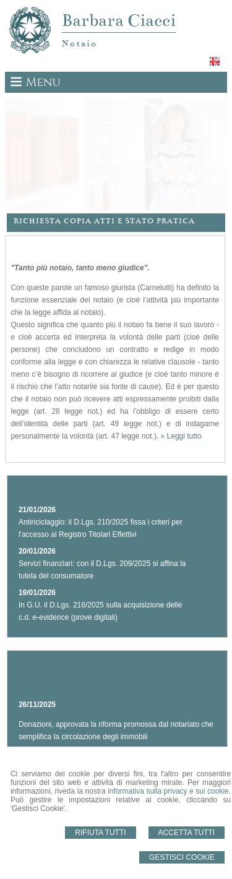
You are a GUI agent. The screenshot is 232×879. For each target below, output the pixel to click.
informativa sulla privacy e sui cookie (168, 791)
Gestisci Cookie (182, 857)
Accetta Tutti (186, 832)
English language (216, 61)
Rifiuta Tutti (100, 832)
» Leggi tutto (181, 436)
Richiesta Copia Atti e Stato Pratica (104, 221)
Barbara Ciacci (119, 20)
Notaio (79, 43)
